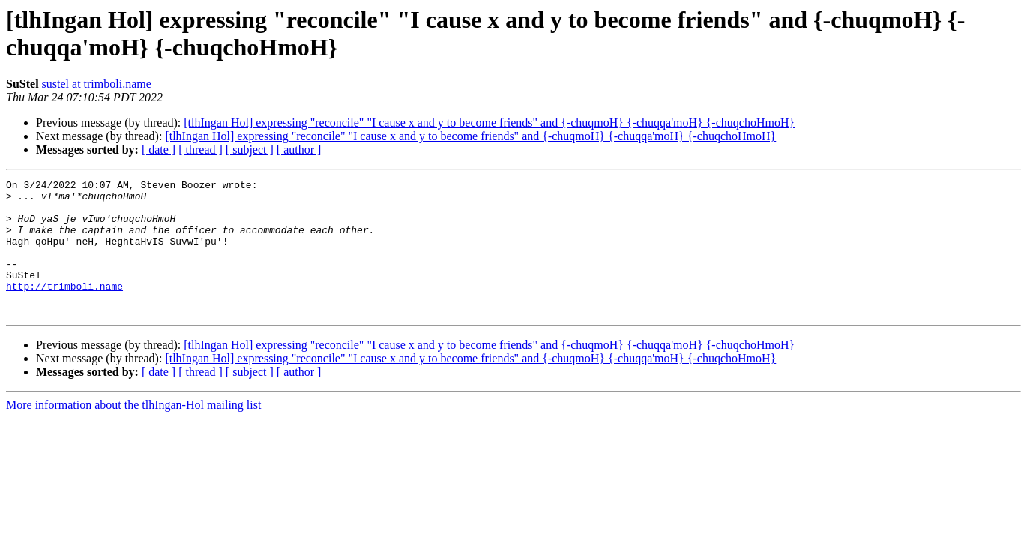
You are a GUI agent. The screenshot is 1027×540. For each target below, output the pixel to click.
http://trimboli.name (64, 308)
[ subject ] (250, 149)
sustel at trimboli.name (96, 83)
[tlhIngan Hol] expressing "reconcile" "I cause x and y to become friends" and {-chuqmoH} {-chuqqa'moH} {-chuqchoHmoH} (489, 122)
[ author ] (299, 149)
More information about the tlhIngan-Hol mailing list (133, 431)
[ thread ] (200, 149)
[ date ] (158, 149)
